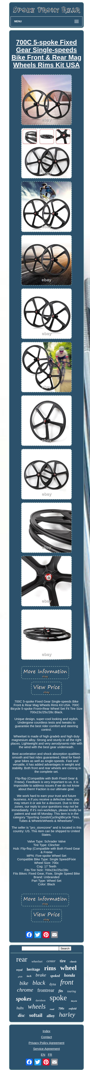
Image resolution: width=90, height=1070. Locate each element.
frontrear (45, 990)
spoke (58, 998)
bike (24, 983)
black (38, 982)
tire (63, 961)
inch (29, 976)
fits (60, 991)
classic (73, 961)
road (52, 1009)
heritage (33, 969)
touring (71, 991)
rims (50, 968)
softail (35, 1015)
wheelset (37, 961)
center (51, 961)
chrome (25, 990)
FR (50, 1054)
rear (21, 959)
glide (20, 976)
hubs (20, 1008)
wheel (68, 967)
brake (41, 975)
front (66, 982)
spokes (24, 999)
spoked (55, 976)
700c (61, 1008)
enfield (73, 1008)
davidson (40, 1000)
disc (21, 1015)
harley (67, 1014)
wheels (36, 1006)
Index (46, 1031)
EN (43, 1054)
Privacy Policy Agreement (46, 1043)
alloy (50, 1015)
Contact (46, 1037)
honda (69, 975)
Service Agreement (46, 1048)
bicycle (74, 1001)
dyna (52, 984)
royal (19, 969)
